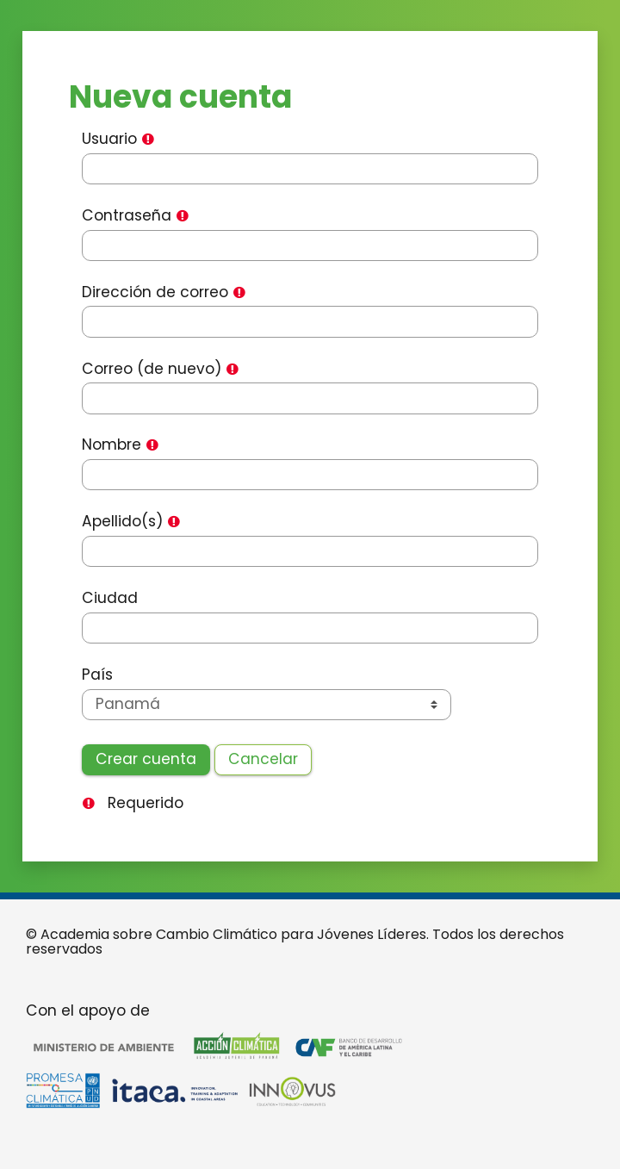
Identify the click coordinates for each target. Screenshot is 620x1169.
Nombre (111, 445)
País (97, 675)
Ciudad (110, 598)
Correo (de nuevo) (151, 369)
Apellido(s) (122, 522)
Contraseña (126, 216)
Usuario (109, 139)
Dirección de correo (155, 292)
